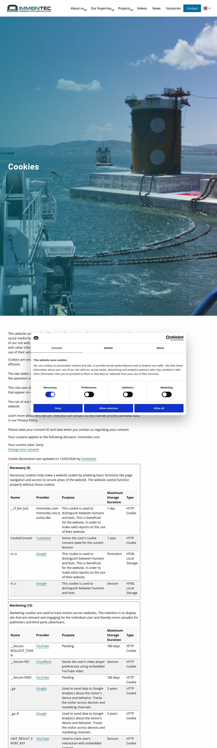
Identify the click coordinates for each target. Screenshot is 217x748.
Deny (58, 408)
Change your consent (23, 449)
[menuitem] (75, 8)
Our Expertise (100, 8)
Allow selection (108, 408)
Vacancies (170, 8)
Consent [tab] (57, 347)
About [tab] (160, 347)
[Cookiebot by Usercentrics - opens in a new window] (168, 338)
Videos (139, 8)
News (154, 8)
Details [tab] (108, 347)
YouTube (42, 646)
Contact (192, 8)
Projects (123, 8)
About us (76, 8)
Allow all (159, 408)
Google (41, 554)
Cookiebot (88, 459)
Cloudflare (43, 662)
